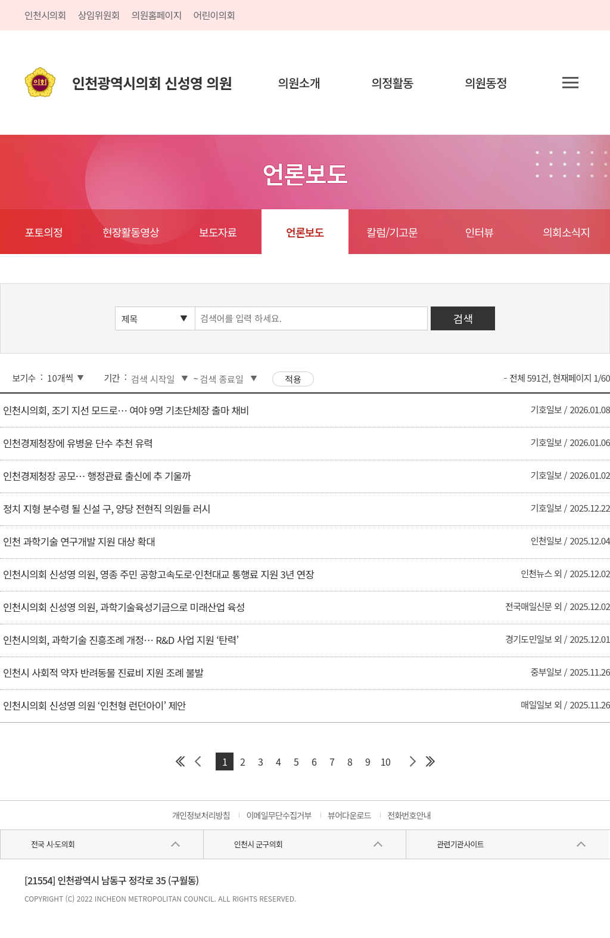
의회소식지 (566, 232)
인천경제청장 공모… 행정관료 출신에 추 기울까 (97, 476)
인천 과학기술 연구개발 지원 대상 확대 (79, 541)
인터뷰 (479, 232)
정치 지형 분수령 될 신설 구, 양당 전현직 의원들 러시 (106, 508)
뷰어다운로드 (349, 815)
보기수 (23, 378)
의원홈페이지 (157, 15)
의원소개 (299, 82)
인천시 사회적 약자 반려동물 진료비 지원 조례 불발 (103, 672)
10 (385, 761)
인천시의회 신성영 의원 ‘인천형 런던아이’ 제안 (94, 705)
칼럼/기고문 (392, 232)
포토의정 (44, 232)
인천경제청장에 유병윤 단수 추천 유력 (77, 443)
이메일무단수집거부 (278, 815)
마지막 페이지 (430, 761)
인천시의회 (45, 15)
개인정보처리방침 (201, 815)
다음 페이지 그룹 (412, 761)
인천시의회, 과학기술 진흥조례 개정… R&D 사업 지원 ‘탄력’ (120, 640)
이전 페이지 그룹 (198, 761)
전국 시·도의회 (52, 844)
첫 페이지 (180, 761)
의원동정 (486, 82)
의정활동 (392, 82)
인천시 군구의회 (258, 844)
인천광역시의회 (152, 82)
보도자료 (217, 232)
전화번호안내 (409, 815)
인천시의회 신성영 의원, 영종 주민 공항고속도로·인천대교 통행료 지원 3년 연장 (158, 574)
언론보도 (304, 232)
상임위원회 (99, 15)
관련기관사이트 (460, 844)
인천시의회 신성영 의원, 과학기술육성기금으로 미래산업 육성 (124, 607)
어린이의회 (214, 15)
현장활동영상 (130, 232)
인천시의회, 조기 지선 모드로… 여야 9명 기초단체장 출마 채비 (126, 410)
